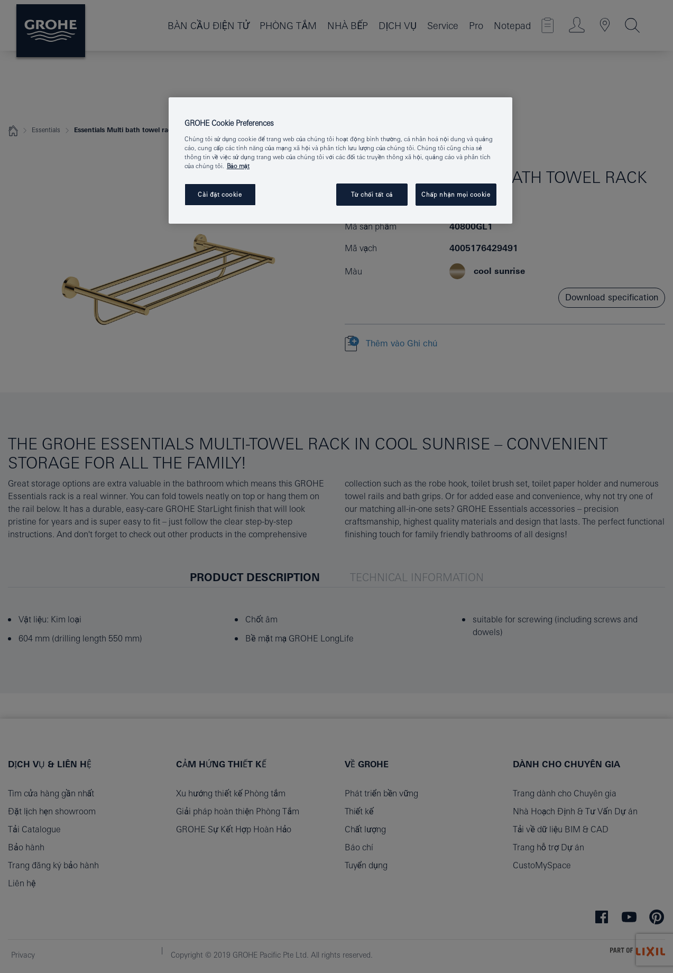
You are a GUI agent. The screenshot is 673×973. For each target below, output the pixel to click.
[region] (340, 160)
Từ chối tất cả (372, 194)
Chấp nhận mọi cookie (455, 194)
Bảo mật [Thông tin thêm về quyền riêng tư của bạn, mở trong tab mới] (238, 165)
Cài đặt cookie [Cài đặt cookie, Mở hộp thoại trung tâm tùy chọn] (220, 194)
